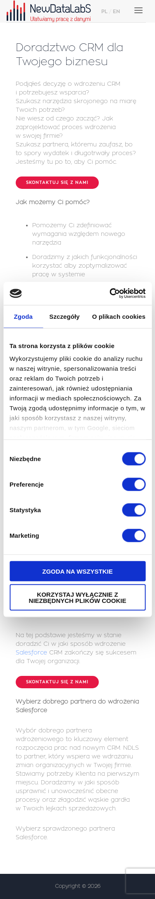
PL (104, 11)
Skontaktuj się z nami (57, 183)
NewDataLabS (51, 11)
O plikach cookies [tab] (118, 316)
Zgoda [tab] (23, 316)
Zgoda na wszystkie (77, 570)
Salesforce (31, 652)
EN (116, 11)
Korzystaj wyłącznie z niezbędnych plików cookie (77, 597)
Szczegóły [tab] (64, 316)
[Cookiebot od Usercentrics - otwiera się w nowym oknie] (110, 293)
